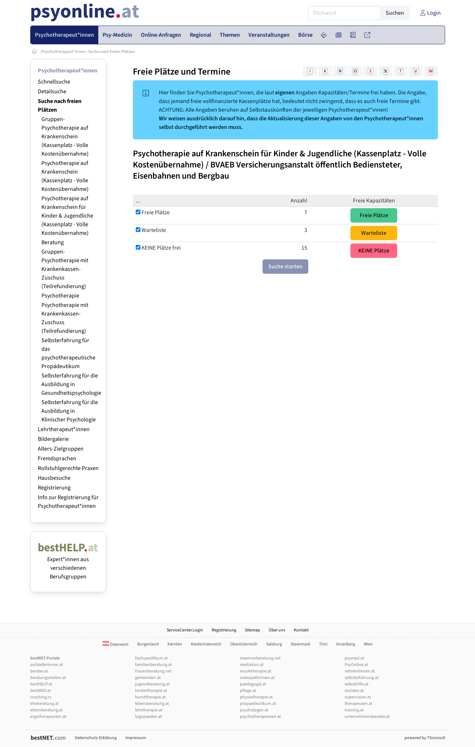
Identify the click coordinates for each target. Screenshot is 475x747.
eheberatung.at (44, 704)
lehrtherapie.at (148, 710)
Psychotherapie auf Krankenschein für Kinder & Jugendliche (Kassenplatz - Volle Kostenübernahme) (67, 215)
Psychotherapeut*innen (63, 52)
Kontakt (301, 630)
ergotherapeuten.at (48, 717)
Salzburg (274, 644)
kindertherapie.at (151, 691)
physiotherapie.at (256, 697)
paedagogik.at (253, 684)
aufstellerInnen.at (46, 665)
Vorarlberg (345, 644)
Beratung (52, 242)
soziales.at (354, 691)
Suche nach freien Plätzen (111, 52)
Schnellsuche (54, 82)
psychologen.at (254, 710)
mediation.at (252, 665)
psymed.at (354, 658)
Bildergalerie (53, 439)
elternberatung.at (46, 710)
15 (304, 248)
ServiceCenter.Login (185, 630)
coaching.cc (40, 697)
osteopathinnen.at (257, 678)
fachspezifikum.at (151, 658)
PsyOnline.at (356, 665)
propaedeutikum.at (258, 704)
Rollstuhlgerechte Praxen (68, 468)
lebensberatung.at (152, 704)
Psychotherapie (60, 296)
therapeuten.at (358, 704)
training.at (354, 710)
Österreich (116, 644)
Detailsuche (52, 91)
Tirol (323, 644)
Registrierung (54, 488)
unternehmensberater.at (367, 717)
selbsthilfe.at (356, 684)
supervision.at (358, 697)
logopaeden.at (148, 717)
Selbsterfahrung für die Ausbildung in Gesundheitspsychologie (71, 384)
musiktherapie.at (255, 671)
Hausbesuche (54, 478)
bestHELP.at (41, 684)
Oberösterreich (243, 644)
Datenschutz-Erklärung (96, 738)
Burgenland (148, 644)
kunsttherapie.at (150, 697)
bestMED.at (40, 691)
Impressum (135, 738)
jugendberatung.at (152, 684)
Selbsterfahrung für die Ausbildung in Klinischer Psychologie (69, 411)
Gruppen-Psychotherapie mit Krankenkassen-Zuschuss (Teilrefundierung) (64, 269)
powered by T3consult (424, 738)
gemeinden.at (148, 678)
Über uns (277, 630)
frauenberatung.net (153, 671)
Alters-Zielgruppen (61, 449)
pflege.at (248, 691)
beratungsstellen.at (48, 678)
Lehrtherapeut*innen (64, 429)
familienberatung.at (153, 665)
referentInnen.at (360, 671)
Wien (368, 644)
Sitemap (252, 630)
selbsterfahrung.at (361, 678)
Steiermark (300, 644)
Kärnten (174, 644)
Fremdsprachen (57, 458)
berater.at (39, 671)
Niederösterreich (206, 644)
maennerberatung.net (260, 658)
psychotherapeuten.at (260, 717)
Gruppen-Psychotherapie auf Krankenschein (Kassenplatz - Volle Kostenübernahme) (65, 136)
